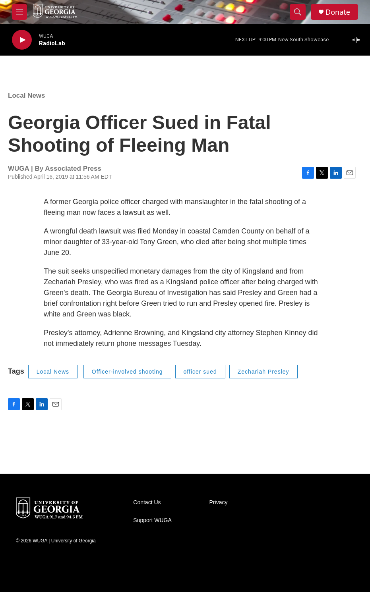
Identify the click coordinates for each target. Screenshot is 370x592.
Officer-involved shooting (127, 371)
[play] (21, 39)
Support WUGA (152, 520)
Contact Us (147, 502)
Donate (337, 12)
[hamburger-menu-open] (19, 12)
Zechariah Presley (263, 371)
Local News (26, 95)
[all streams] (358, 40)
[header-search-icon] (298, 12)
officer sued (200, 371)
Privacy (218, 502)
